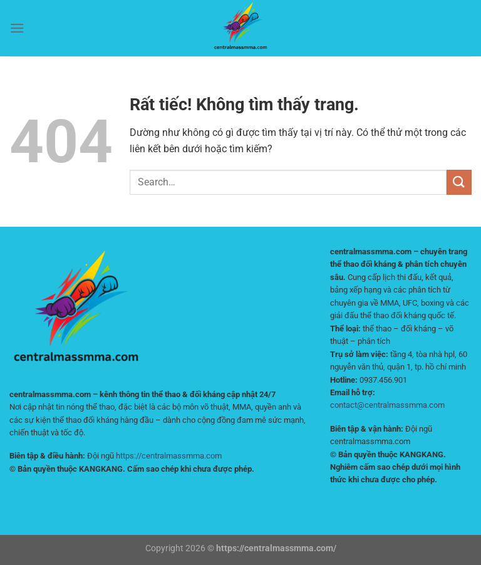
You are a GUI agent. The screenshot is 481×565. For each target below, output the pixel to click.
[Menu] (16, 28)
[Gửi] (459, 182)
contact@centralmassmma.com (387, 405)
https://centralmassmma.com (169, 455)
